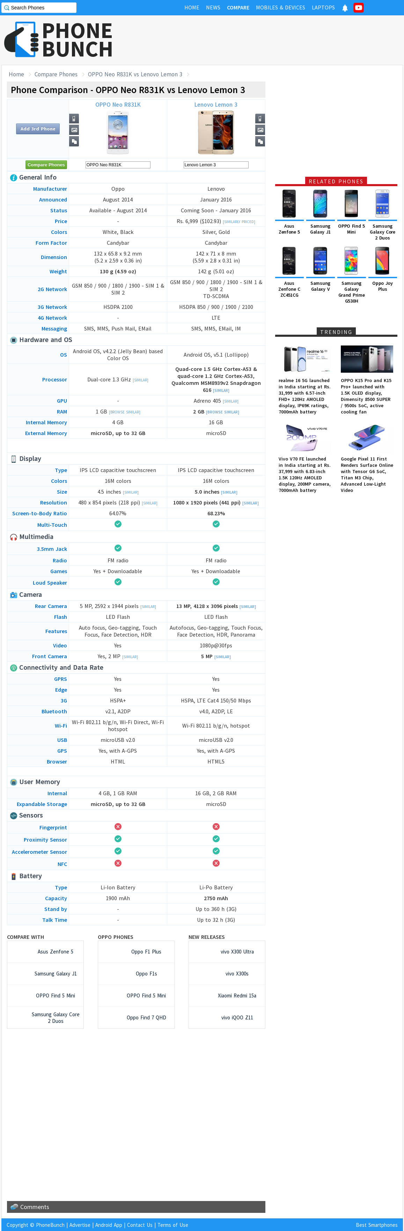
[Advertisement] (276, 40)
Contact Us (140, 1225)
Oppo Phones (115, 936)
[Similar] (140, 380)
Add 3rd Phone (38, 129)
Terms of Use (172, 1225)
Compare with (25, 936)
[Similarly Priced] (239, 221)
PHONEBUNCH (77, 39)
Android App (108, 1225)
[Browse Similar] (124, 412)
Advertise (79, 1225)
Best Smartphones (377, 1225)
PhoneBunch (50, 1225)
